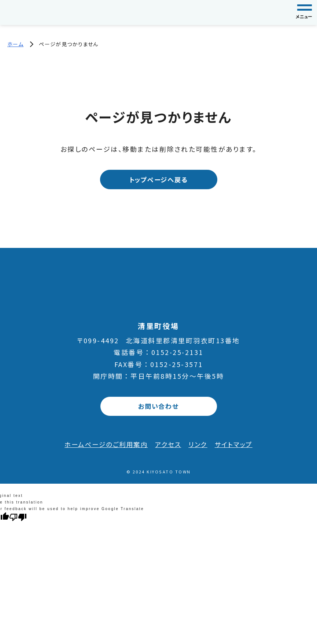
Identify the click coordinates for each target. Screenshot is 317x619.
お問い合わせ (158, 406)
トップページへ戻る (158, 179)
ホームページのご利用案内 (104, 445)
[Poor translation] (18, 517)
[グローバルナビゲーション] (304, 12)
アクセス (169, 445)
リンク (200, 445)
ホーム (15, 44)
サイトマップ (237, 445)
